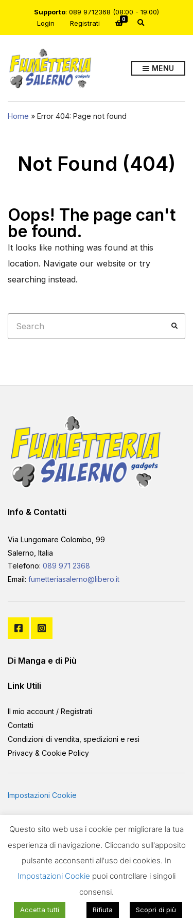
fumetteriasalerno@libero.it (73, 579)
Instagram (41, 628)
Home (18, 116)
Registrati (85, 23)
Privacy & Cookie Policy (48, 753)
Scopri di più (156, 909)
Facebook (18, 628)
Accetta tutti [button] (39, 909)
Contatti (20, 725)
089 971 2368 (66, 565)
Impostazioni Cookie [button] (42, 795)
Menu (158, 69)
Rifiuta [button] (103, 909)
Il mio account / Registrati (50, 711)
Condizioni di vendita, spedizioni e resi (73, 739)
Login (46, 23)
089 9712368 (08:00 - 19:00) (114, 12)
